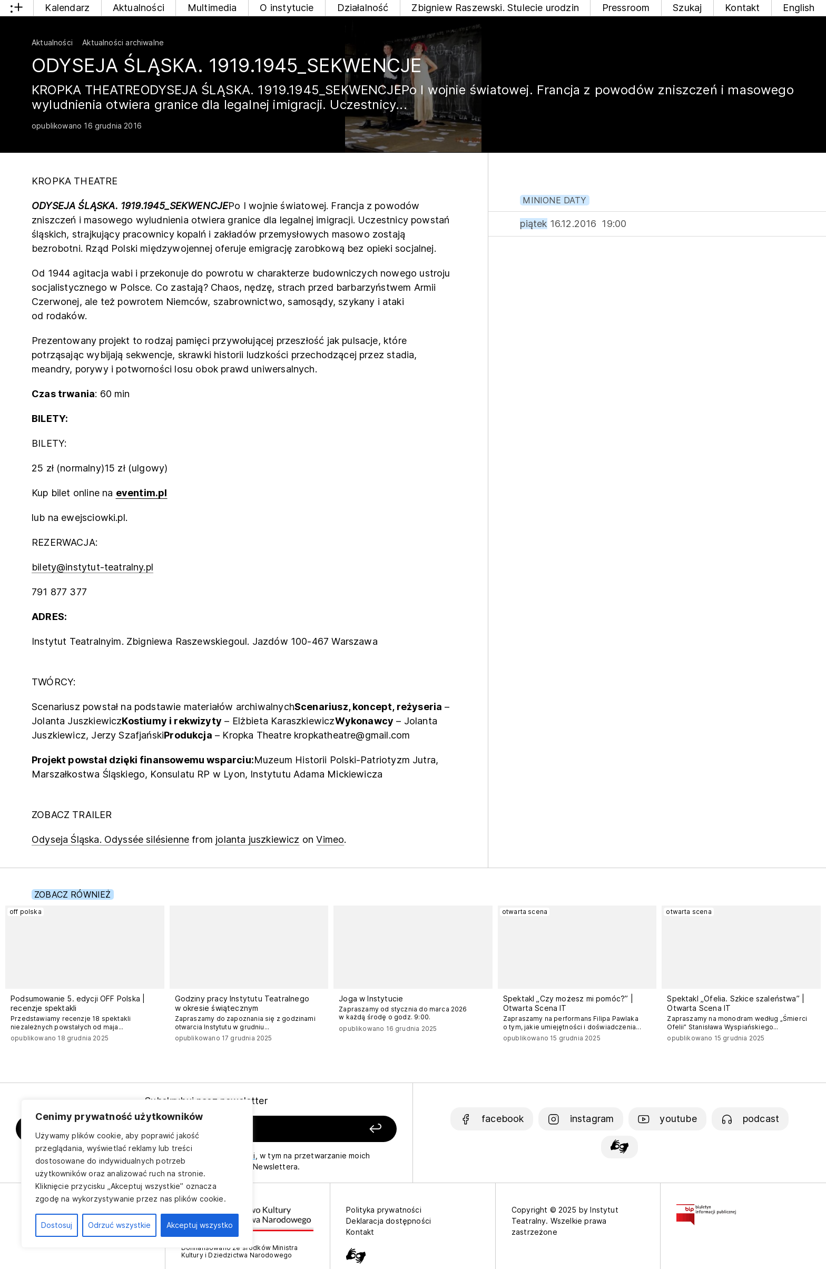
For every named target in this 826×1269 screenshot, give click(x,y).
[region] (137, 1173)
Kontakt (742, 7)
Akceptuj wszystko (199, 1225)
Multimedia (212, 7)
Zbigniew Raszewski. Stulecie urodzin (494, 7)
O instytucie (286, 7)
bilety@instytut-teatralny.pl (92, 567)
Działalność (363, 7)
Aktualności (138, 7)
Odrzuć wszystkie (119, 1225)
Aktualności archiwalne (123, 42)
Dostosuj (56, 1225)
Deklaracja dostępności (388, 1220)
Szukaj (687, 7)
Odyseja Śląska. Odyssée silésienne (110, 839)
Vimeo (330, 839)
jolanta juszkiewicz (257, 839)
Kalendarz (67, 7)
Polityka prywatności (383, 1209)
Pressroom (626, 7)
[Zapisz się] (321, 1129)
